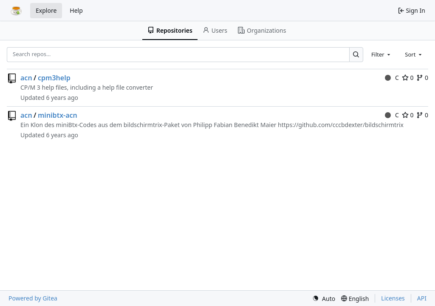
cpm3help (54, 78)
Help (76, 10)
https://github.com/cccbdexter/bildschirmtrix (341, 125)
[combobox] (381, 54)
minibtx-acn (57, 115)
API (422, 298)
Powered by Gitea (32, 298)
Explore (46, 10)
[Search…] (356, 54)
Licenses (393, 298)
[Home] (16, 10)
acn (26, 78)
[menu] (323, 299)
